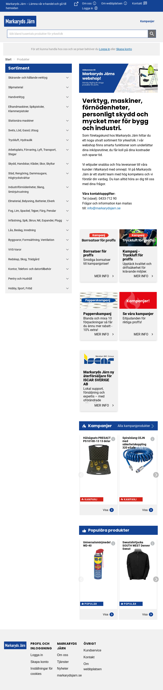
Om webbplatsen (114, 3)
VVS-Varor (14, 249)
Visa (108, 510)
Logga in (36, 655)
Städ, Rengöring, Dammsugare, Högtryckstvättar (27, 175)
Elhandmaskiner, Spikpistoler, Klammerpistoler (26, 109)
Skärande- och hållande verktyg (27, 77)
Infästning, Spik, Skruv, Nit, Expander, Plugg (35, 220)
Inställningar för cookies (41, 671)
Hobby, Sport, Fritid (20, 288)
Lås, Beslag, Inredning (22, 230)
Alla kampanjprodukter (136, 426)
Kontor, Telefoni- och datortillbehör (29, 269)
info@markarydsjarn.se (104, 208)
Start (8, 59)
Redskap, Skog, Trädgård (23, 259)
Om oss (89, 3)
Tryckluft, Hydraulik (20, 140)
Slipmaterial (15, 87)
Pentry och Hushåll (20, 278)
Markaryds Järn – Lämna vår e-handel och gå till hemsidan (42, 6)
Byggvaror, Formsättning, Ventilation (31, 239)
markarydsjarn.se (69, 675)
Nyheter (62, 668)
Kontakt (139, 3)
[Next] (156, 475)
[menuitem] (148, 21)
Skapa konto (39, 662)
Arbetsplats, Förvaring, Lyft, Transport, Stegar (32, 152)
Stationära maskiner (21, 120)
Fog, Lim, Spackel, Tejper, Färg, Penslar (32, 210)
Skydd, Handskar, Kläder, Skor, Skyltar (31, 163)
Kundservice (92, 650)
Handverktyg (16, 97)
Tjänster (63, 662)
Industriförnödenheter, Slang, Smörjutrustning (26, 189)
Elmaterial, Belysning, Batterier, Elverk (31, 201)
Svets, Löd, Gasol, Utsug (23, 130)
